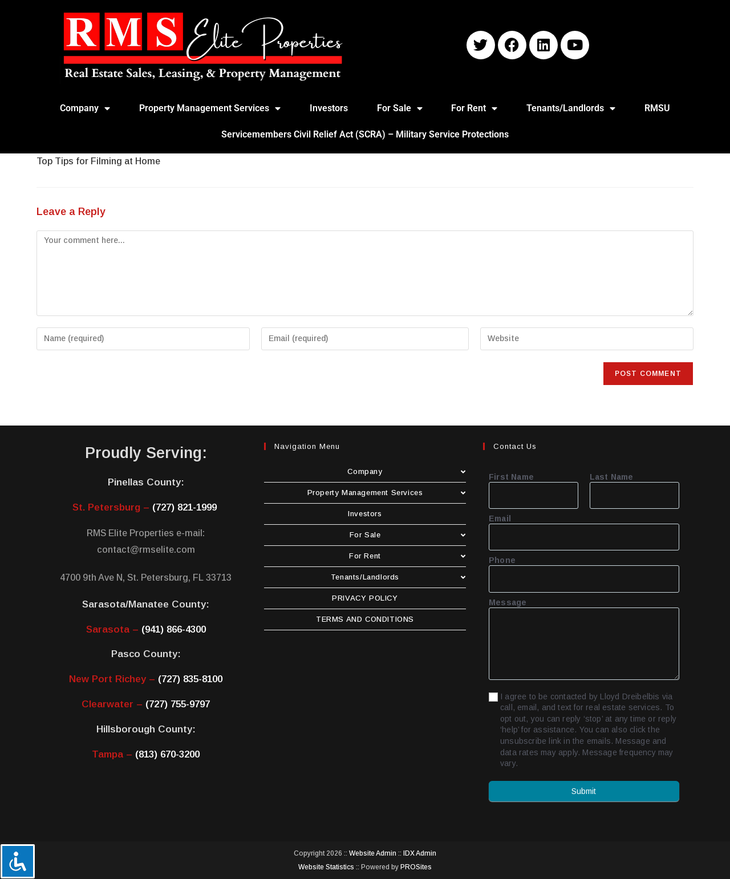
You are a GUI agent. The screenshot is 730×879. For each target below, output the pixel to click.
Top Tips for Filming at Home (98, 161)
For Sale (400, 108)
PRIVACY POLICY (365, 598)
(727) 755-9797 (177, 704)
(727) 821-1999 (184, 507)
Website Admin (372, 853)
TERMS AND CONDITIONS (365, 619)
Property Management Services (210, 108)
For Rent (474, 108)
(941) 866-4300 (173, 629)
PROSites (416, 867)
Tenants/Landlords (570, 108)
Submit (583, 791)
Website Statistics (326, 867)
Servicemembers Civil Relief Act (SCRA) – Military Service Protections (365, 134)
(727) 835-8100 (190, 679)
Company (85, 108)
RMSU (657, 108)
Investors (329, 108)
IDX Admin (419, 853)
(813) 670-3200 (167, 754)
